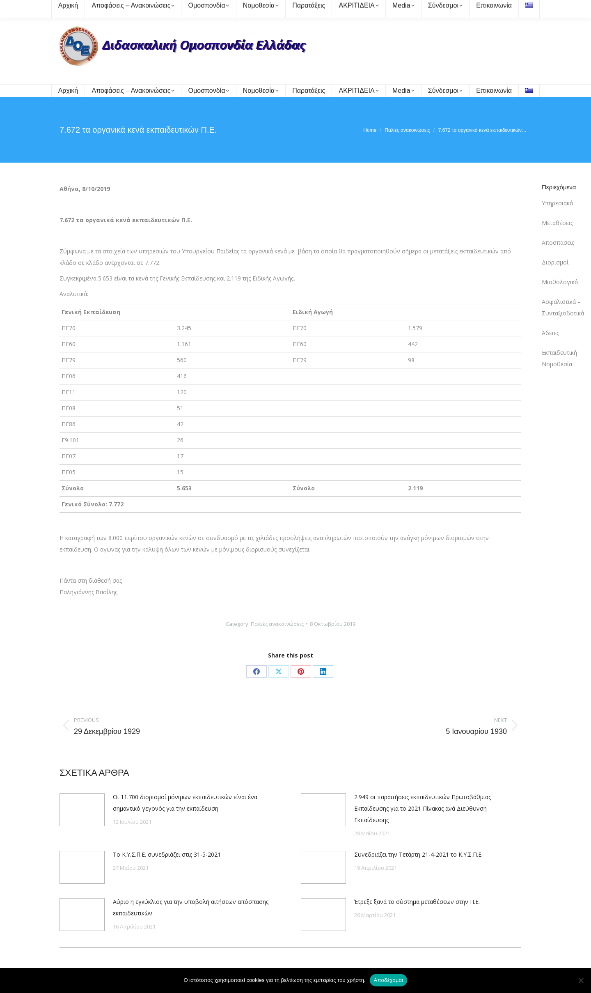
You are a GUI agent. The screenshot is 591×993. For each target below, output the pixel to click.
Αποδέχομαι (388, 980)
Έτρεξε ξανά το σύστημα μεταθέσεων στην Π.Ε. (417, 902)
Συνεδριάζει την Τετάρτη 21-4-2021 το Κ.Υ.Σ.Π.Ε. (418, 854)
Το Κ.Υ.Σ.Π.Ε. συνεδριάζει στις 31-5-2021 (167, 854)
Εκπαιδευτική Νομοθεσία (559, 358)
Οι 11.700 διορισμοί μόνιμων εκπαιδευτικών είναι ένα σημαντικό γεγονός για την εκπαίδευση (185, 802)
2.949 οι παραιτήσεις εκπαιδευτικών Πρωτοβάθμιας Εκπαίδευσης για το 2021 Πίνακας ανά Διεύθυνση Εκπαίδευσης (422, 808)
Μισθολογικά (560, 282)
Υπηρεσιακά (557, 203)
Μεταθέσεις (557, 223)
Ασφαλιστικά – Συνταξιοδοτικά (563, 307)
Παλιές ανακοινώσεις (277, 624)
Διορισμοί (555, 262)
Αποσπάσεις (558, 242)
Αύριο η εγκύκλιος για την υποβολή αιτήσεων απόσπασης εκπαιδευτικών (190, 907)
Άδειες (550, 333)
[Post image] (82, 809)
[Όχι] (581, 980)
